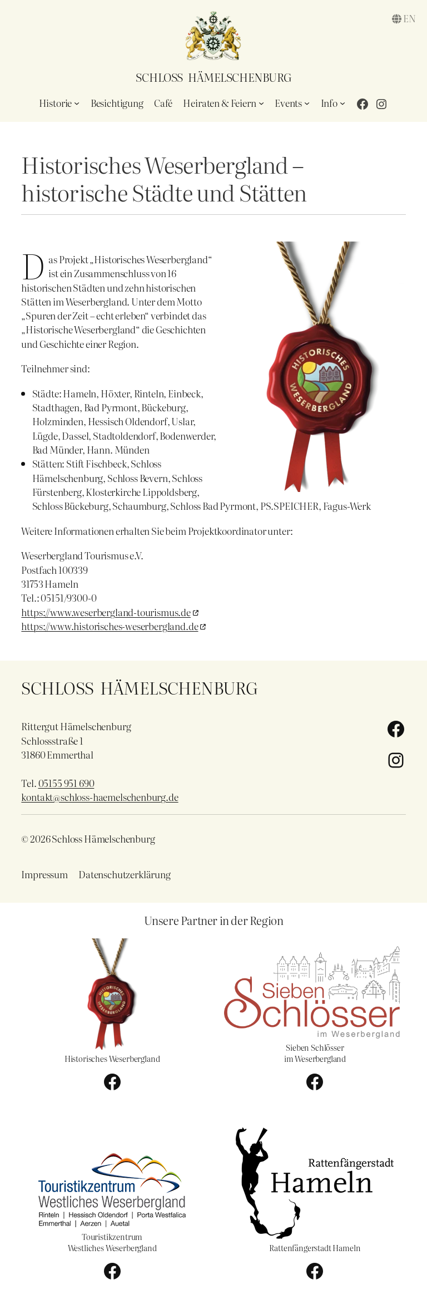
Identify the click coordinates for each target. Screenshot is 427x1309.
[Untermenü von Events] (307, 103)
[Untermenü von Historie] (77, 103)
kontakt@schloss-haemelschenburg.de (99, 797)
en (409, 18)
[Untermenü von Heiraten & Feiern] (261, 103)
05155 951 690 (66, 783)
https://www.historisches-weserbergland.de (109, 626)
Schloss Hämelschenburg (213, 77)
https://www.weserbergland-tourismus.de (106, 612)
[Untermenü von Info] (342, 103)
